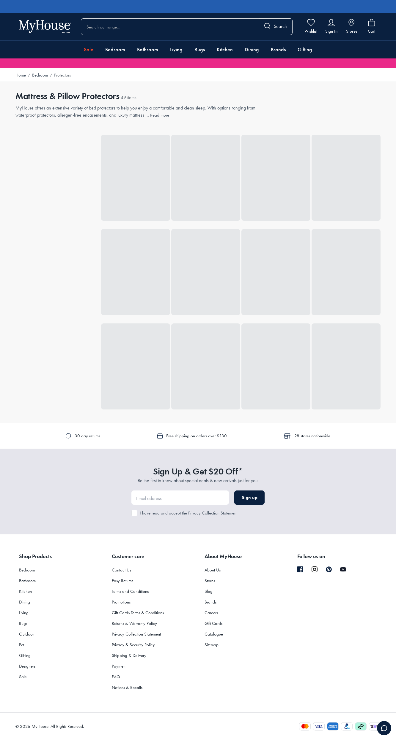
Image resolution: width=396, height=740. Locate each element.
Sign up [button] (249, 497)
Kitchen (225, 49)
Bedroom (115, 49)
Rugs (199, 49)
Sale (88, 49)
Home (20, 75)
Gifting (305, 49)
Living (176, 49)
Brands (278, 49)
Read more (159, 115)
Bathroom (147, 49)
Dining (252, 49)
